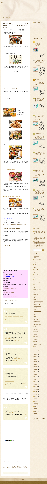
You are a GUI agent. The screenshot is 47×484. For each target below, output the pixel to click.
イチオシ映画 (36, 269)
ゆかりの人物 (36, 266)
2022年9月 (35, 373)
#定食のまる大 (10, 316)
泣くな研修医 (36, 319)
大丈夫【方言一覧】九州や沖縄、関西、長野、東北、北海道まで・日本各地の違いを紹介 (39, 246)
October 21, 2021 (15, 360)
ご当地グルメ (36, 264)
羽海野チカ (36, 331)
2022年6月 (35, 376)
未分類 (35, 316)
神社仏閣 (35, 326)
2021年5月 (35, 398)
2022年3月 (35, 381)
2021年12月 (36, 386)
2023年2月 (35, 366)
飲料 (35, 346)
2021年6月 (35, 396)
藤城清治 (35, 334)
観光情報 (35, 338)
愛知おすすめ (36, 309)
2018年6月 (35, 413)
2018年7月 (35, 411)
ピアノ (35, 281)
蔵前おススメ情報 (37, 333)
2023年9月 (35, 358)
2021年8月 (35, 393)
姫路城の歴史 (36, 294)
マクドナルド (36, 284)
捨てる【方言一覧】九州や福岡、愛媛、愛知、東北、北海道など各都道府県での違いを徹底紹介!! (39, 136)
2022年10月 (36, 371)
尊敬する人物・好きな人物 (38, 301)
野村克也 (35, 341)
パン (35, 279)
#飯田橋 (14, 316)
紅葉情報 (35, 328)
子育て (35, 296)
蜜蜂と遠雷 (36, 336)
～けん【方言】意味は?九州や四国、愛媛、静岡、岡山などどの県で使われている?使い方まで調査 (40, 63)
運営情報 (23, 479)
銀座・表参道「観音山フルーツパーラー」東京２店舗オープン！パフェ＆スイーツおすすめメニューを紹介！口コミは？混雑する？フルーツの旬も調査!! (15, 463)
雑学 (35, 343)
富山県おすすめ (36, 299)
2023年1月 (35, 368)
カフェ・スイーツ (37, 271)
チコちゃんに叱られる (37, 276)
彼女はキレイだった (37, 306)
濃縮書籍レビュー (37, 321)
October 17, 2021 (16, 340)
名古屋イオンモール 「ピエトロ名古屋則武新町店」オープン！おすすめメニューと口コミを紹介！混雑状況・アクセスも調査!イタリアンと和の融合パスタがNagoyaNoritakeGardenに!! (15, 468)
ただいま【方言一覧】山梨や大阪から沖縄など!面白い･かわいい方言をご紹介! (39, 232)
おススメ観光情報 (37, 261)
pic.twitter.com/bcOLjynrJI (18, 358)
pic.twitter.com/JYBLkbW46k (9, 381)
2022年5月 (35, 378)
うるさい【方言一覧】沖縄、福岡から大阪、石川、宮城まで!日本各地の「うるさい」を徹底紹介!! (40, 173)
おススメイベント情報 (37, 259)
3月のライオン (36, 256)
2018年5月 (35, 415)
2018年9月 (35, 408)
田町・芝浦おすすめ (37, 324)
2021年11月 (36, 388)
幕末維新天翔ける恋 (37, 304)
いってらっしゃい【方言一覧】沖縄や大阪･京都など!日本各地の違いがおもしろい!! (39, 239)
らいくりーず (6, 2)
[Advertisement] (23, 11)
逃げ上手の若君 (36, 339)
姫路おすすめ (36, 291)
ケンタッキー (36, 274)
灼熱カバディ (36, 323)
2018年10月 (36, 406)
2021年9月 (35, 391)
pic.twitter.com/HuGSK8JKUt (9, 338)
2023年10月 (36, 356)
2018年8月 (35, 410)
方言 (35, 314)
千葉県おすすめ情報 (37, 289)
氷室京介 (35, 318)
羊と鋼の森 (36, 329)
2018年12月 (36, 403)
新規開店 (35, 313)
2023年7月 (35, 361)
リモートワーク (36, 286)
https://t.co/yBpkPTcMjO (19, 316)
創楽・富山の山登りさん (39, 423)
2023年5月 (35, 363)
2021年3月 (35, 401)
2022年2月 (35, 383)
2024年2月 (35, 353)
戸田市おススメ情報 (37, 311)
